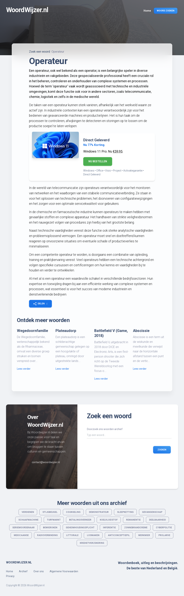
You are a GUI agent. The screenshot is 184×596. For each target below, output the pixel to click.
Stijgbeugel (50, 512)
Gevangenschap (152, 512)
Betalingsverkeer (80, 520)
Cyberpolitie (164, 527)
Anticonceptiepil (119, 535)
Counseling (73, 512)
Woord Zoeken (165, 10)
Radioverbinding (47, 535)
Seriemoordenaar (23, 527)
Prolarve (164, 535)
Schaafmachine (28, 520)
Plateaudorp (66, 330)
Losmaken (93, 535)
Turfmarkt (54, 520)
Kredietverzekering (92, 543)
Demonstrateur (99, 512)
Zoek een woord (39, 51)
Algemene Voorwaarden (64, 571)
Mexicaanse (21, 535)
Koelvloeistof (109, 520)
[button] (40, 303)
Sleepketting (125, 512)
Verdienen (28, 512)
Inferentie (109, 527)
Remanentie (133, 520)
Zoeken (162, 449)
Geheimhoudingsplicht (80, 527)
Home (9, 571)
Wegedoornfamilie (32, 330)
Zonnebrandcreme (135, 527)
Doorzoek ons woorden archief (105, 429)
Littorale (72, 535)
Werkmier (144, 535)
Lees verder (24, 368)
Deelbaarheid (157, 520)
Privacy (10, 576)
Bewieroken (50, 527)
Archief (23, 571)
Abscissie (141, 330)
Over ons (38, 571)
